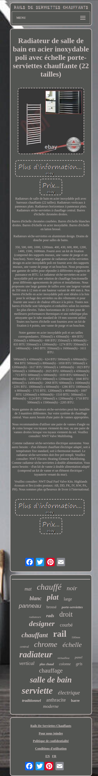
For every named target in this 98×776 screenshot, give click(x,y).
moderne (51, 706)
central (24, 646)
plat (53, 597)
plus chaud (47, 664)
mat (28, 589)
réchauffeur (63, 658)
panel (78, 657)
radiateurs (35, 616)
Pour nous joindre (51, 733)
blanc (36, 598)
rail (59, 634)
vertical (26, 663)
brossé (51, 607)
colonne (65, 664)
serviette (37, 691)
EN (47, 756)
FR (54, 756)
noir (72, 588)
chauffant (34, 635)
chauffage (50, 670)
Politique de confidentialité (51, 741)
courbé (66, 625)
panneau (30, 606)
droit (66, 614)
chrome (45, 644)
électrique (69, 693)
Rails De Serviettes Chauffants (50, 726)
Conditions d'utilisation (50, 748)
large (68, 599)
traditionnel (31, 700)
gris (79, 664)
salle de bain (51, 679)
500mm (76, 637)
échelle (72, 644)
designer (42, 623)
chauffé (49, 587)
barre (75, 701)
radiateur (36, 654)
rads (50, 615)
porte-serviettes (72, 607)
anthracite (56, 700)
